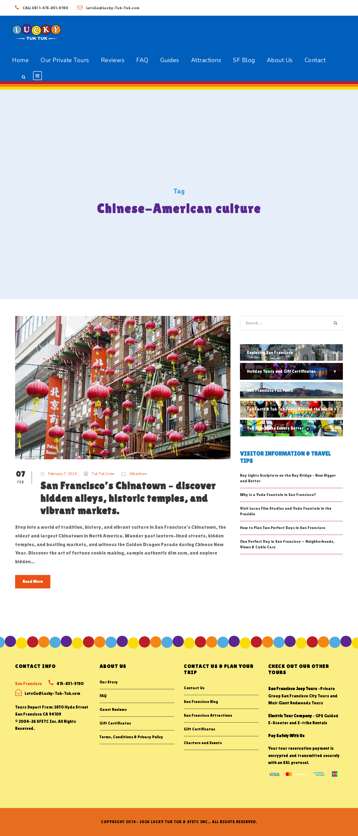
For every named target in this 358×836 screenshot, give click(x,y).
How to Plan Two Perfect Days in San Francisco (282, 527)
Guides (169, 60)
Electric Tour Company (290, 715)
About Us (280, 60)
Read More (33, 581)
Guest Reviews (113, 709)
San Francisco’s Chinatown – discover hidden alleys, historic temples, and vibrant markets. (128, 498)
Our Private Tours (65, 60)
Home (20, 60)
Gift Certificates (115, 723)
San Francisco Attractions (208, 715)
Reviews (113, 60)
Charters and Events (203, 742)
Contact (315, 60)
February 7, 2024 (62, 473)
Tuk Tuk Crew (102, 473)
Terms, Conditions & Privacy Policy (131, 737)
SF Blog (244, 60)
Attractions (206, 60)
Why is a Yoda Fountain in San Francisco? (278, 494)
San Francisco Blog (201, 701)
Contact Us (194, 688)
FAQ (142, 60)
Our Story (109, 682)
